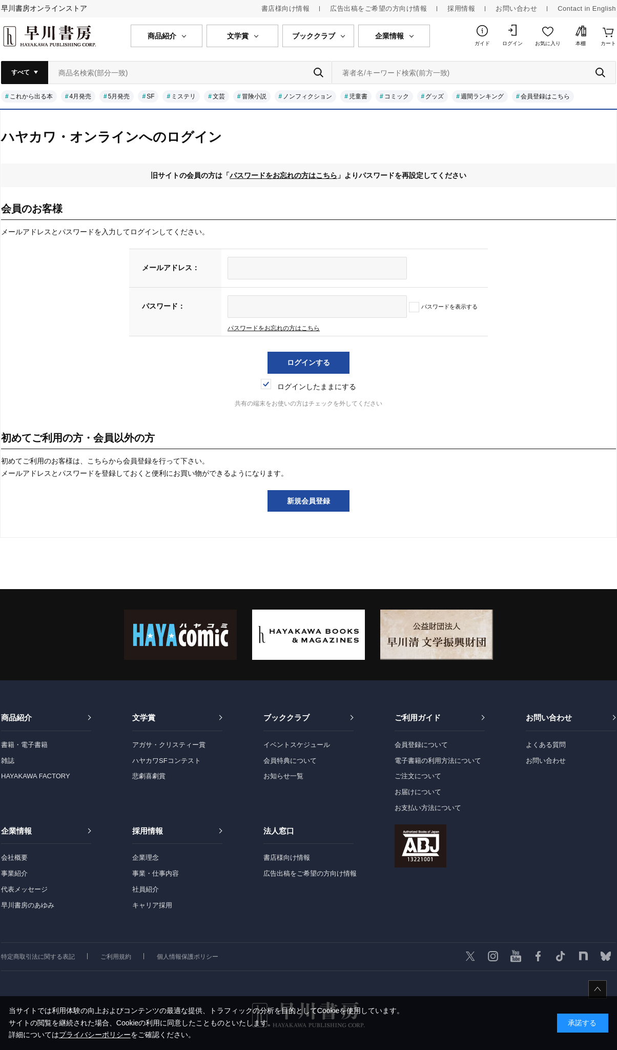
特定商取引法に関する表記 (38, 956)
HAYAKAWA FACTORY (35, 776)
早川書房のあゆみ (27, 905)
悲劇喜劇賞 (149, 776)
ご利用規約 (115, 956)
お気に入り (548, 43)
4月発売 (80, 96)
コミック (396, 96)
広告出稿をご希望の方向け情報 (378, 8)
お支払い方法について (428, 808)
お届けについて (418, 792)
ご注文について (418, 776)
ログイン (512, 43)
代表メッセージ (24, 889)
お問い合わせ (516, 8)
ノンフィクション (307, 96)
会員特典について (290, 760)
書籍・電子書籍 (24, 745)
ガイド (482, 43)
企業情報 (16, 830)
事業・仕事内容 (155, 873)
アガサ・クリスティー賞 (168, 745)
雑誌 (7, 760)
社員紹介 (145, 889)
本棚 (580, 43)
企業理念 (145, 857)
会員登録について (421, 745)
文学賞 (143, 717)
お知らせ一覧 (283, 776)
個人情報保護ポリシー (187, 956)
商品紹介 (16, 717)
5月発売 (119, 96)
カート (608, 43)
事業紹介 (14, 873)
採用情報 (461, 8)
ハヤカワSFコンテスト (166, 760)
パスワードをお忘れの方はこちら (283, 175)
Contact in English (587, 8)
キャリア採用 (152, 905)
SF (150, 96)
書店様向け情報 (285, 8)
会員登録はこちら (545, 96)
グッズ (434, 96)
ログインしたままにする (308, 386)
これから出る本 (31, 96)
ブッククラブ (286, 717)
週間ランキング (482, 96)
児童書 (358, 96)
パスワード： (163, 306)
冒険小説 (254, 96)
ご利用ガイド (418, 717)
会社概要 (14, 857)
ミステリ (183, 96)
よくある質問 (546, 745)
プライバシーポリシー (95, 1035)
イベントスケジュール (296, 745)
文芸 (219, 96)
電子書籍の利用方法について (438, 760)
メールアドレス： (170, 268)
